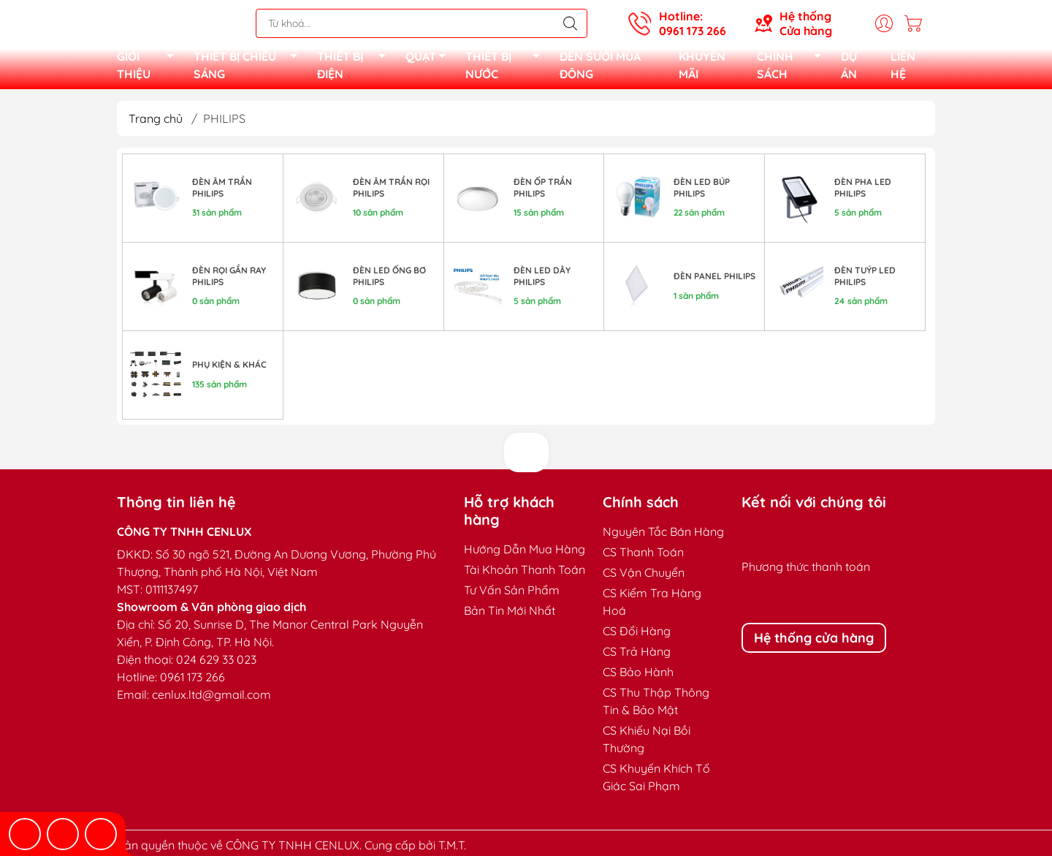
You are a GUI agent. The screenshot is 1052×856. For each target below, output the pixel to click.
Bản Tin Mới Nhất (509, 614)
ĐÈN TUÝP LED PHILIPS (865, 280)
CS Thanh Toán (643, 556)
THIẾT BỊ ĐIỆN (355, 67)
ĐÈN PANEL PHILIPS (714, 280)
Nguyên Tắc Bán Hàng (663, 536)
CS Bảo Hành (638, 676)
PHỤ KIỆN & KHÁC (229, 368)
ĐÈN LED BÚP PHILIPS (702, 192)
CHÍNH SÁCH (793, 67)
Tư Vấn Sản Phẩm (512, 594)
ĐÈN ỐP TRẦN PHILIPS (543, 192)
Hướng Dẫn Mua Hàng (524, 553)
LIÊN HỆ (903, 67)
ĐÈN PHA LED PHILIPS (862, 192)
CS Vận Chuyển (644, 576)
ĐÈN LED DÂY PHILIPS (542, 280)
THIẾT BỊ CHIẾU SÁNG (249, 67)
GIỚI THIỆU (149, 67)
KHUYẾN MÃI (702, 67)
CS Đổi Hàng (637, 635)
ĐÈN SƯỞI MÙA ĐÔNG (600, 67)
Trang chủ (156, 122)
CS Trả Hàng (637, 655)
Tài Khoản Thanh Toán (524, 574)
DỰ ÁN (849, 67)
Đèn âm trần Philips (222, 192)
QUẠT (429, 60)
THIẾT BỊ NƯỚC (506, 67)
